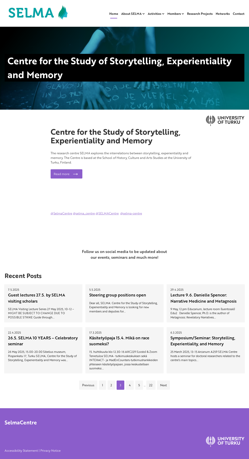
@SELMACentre (107, 213)
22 (151, 385)
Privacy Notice (50, 450)
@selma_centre (84, 213)
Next (163, 385)
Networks (223, 13)
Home (113, 13)
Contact (238, 13)
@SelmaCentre (61, 213)
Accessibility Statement (21, 450)
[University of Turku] (225, 446)
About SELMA (131, 13)
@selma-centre (131, 213)
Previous (88, 385)
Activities (154, 13)
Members (174, 13)
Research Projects (200, 13)
